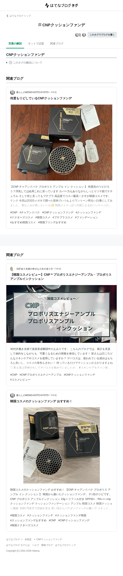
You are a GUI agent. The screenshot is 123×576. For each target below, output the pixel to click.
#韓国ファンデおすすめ (52, 222)
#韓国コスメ (42, 217)
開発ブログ (47, 545)
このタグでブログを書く (102, 34)
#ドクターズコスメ (21, 217)
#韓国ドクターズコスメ (24, 525)
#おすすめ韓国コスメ (23, 222)
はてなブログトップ (65, 545)
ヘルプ (35, 545)
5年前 (58, 269)
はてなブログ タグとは (18, 545)
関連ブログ (57, 43)
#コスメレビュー (20, 379)
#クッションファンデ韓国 (70, 515)
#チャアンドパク (30, 212)
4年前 (54, 92)
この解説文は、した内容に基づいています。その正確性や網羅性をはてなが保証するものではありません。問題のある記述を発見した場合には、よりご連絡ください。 (24, 63)
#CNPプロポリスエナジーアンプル (41, 374)
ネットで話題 (36, 43)
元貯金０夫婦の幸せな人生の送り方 (34, 269)
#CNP (13, 212)
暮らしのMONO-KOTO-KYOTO (32, 92)
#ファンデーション (86, 217)
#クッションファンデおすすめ (28, 520)
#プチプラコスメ (63, 217)
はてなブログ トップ (18, 15)
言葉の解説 (15, 43)
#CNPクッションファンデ (57, 212)
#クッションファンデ (88, 212)
